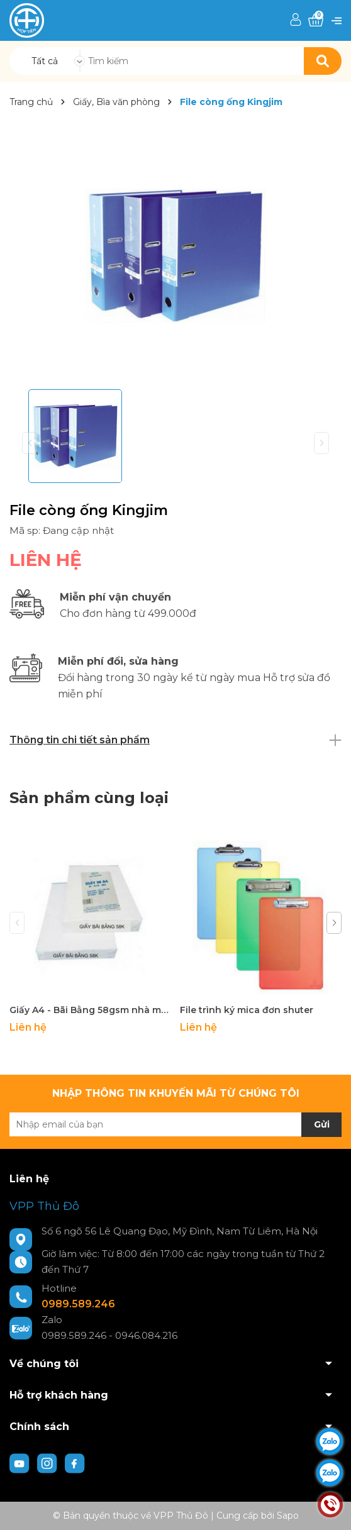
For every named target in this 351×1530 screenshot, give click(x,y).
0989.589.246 (78, 1304)
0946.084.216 (146, 1335)
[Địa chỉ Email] (175, 1124)
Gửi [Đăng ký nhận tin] (322, 1124)
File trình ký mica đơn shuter (246, 1010)
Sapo (288, 1515)
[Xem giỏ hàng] (316, 20)
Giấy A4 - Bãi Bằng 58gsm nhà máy (89, 1010)
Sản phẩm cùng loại (89, 798)
